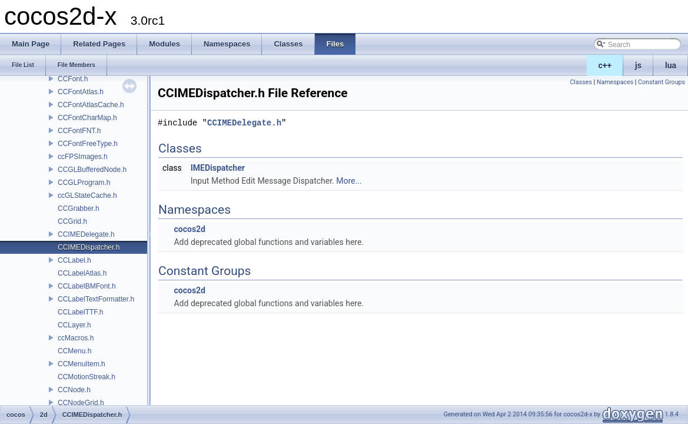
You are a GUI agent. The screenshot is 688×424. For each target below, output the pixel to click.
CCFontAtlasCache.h (91, 105)
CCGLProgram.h (84, 182)
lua (670, 65)
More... (348, 181)
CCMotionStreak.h (86, 377)
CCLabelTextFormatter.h (96, 299)
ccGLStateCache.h (87, 195)
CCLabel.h (74, 260)
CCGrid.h (72, 221)
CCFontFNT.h (79, 131)
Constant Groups (661, 82)
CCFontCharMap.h (87, 118)
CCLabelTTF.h (80, 312)
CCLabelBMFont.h (87, 286)
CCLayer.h (74, 325)
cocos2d (189, 229)
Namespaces (615, 82)
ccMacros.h (76, 338)
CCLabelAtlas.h (82, 273)
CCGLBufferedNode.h (92, 169)
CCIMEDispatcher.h (88, 247)
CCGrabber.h (78, 208)
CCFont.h (73, 79)
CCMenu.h (74, 351)
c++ (605, 65)
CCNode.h (74, 390)
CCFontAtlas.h (81, 92)
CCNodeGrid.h (81, 403)
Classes (580, 82)
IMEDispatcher (218, 168)
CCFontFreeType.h (88, 144)
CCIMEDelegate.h (86, 234)
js (638, 65)
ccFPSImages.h (83, 157)
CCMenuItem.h (81, 364)
